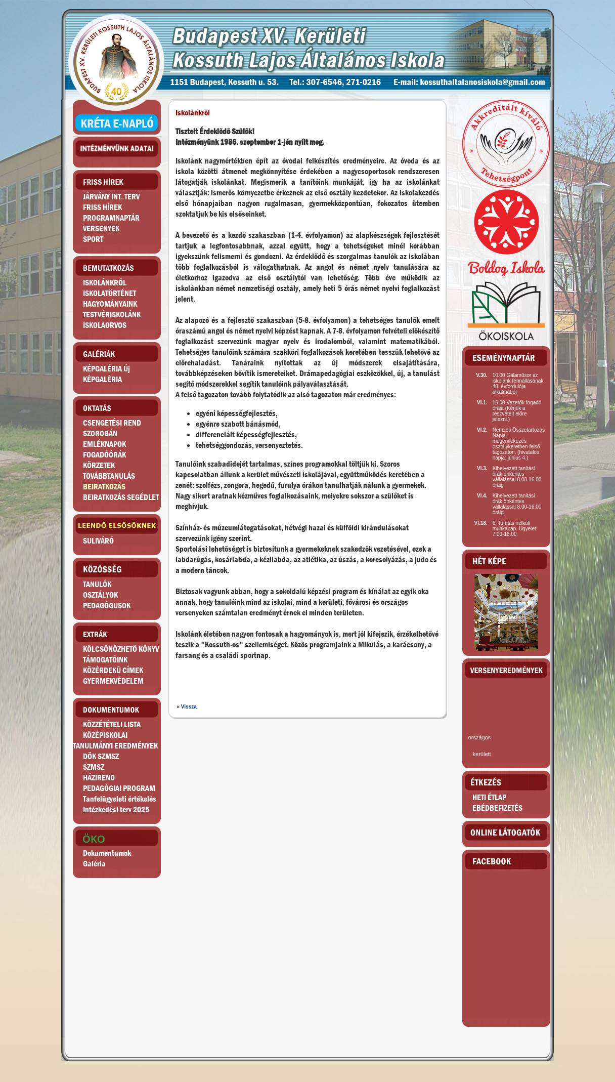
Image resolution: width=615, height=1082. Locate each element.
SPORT (93, 239)
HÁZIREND (99, 777)
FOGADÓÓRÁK (104, 454)
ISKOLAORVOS (104, 325)
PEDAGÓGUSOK (106, 605)
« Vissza (187, 707)
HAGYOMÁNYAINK (110, 304)
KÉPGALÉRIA (102, 379)
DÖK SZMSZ (101, 756)
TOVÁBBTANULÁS (109, 476)
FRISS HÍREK (102, 207)
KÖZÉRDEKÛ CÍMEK (113, 670)
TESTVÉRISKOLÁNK (112, 314)
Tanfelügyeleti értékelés (119, 799)
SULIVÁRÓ (98, 540)
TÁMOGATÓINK (105, 659)
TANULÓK (97, 584)
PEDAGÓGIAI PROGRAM (119, 788)
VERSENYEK (101, 228)
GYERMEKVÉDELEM (113, 681)
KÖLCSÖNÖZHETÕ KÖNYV (121, 649)
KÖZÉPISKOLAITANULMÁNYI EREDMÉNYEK (115, 740)
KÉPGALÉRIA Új (106, 368)
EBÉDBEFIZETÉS (497, 808)
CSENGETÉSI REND (112, 423)
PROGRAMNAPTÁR (111, 218)
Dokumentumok (107, 853)
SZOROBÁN (100, 433)
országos (479, 737)
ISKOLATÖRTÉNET (109, 293)
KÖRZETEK (99, 465)
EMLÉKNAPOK (104, 444)
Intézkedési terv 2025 (116, 809)
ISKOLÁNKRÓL (104, 282)
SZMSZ (93, 767)
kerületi (482, 754)
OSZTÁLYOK (100, 595)
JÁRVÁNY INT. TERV (111, 196)
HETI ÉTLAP (489, 797)
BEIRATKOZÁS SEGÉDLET (121, 497)
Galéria (94, 863)
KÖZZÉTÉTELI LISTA (112, 724)
